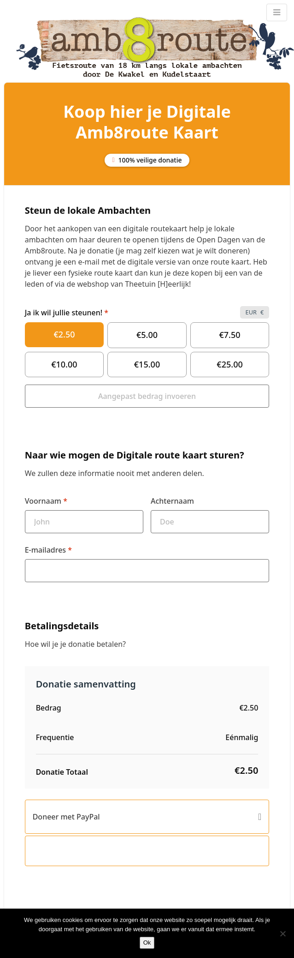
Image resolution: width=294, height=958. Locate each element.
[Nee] (282, 933)
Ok (147, 942)
